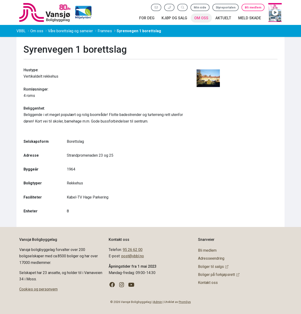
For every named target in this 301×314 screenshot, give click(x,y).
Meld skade (249, 18)
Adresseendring (211, 258)
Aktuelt (223, 18)
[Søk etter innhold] (182, 7)
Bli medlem (253, 7)
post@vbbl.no (132, 256)
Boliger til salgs (213, 266)
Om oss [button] (201, 18)
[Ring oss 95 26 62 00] (169, 7)
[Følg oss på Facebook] (112, 285)
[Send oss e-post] (156, 7)
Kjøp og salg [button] (174, 18)
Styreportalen (225, 7)
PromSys (185, 302)
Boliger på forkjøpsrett (218, 274)
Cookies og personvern (38, 289)
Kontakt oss (208, 282)
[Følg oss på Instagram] (121, 285)
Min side (200, 7)
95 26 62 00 (133, 249)
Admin (157, 302)
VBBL (21, 31)
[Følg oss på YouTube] (131, 285)
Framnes (105, 31)
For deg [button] (146, 18)
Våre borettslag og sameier (70, 31)
